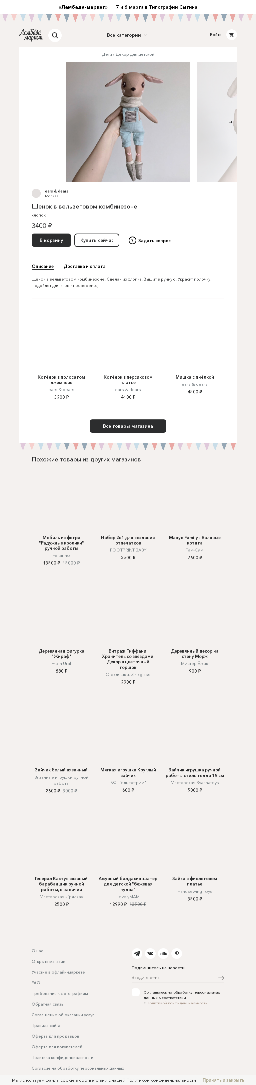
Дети (107, 54)
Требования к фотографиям (60, 993)
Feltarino (61, 555)
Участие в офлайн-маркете (58, 972)
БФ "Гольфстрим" (128, 782)
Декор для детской (135, 54)
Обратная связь (47, 1004)
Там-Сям (194, 550)
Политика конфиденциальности (62, 1057)
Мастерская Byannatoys (195, 782)
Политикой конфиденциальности (177, 1003)
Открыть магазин (48, 961)
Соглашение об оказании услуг (63, 1014)
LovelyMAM (128, 896)
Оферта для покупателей (57, 1046)
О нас (37, 950)
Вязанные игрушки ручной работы (61, 780)
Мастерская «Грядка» (61, 896)
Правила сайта (46, 1025)
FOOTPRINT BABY (128, 550)
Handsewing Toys (194, 891)
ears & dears (56, 191)
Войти (216, 34)
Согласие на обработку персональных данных (78, 1068)
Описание (43, 266)
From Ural (61, 663)
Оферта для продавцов (55, 1036)
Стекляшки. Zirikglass (128, 674)
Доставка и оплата (85, 266)
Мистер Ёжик (194, 663)
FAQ (36, 982)
